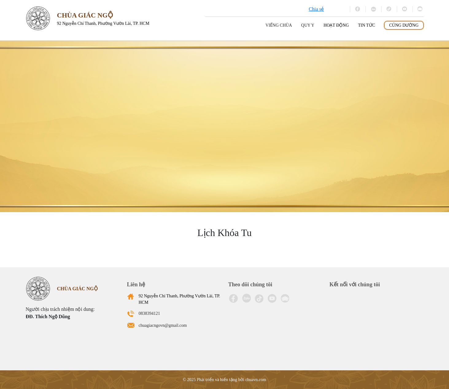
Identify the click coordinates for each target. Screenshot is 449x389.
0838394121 (149, 313)
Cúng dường (404, 25)
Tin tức (366, 25)
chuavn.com (255, 379)
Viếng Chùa (278, 25)
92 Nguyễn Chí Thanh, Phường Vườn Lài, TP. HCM (179, 299)
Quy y (307, 25)
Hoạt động (336, 25)
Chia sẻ (316, 9)
